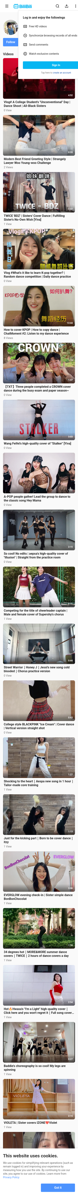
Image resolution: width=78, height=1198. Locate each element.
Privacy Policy (11, 1177)
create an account (62, 72)
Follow (10, 42)
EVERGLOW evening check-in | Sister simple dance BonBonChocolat (38, 897)
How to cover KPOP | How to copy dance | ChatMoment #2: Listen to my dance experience (36, 331)
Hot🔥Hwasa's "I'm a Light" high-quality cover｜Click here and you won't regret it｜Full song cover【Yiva (38, 1011)
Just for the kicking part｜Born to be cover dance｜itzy (39, 840)
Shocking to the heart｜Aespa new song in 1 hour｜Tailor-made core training (39, 783)
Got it (58, 1187)
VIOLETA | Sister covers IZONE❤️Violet (30, 1123)
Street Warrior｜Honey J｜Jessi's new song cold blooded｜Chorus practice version (36, 669)
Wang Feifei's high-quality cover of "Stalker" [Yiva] (37, 443)
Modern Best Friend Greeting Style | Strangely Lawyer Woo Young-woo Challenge (35, 161)
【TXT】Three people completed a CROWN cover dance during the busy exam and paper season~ (37, 388)
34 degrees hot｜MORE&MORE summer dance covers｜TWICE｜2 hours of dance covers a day (36, 954)
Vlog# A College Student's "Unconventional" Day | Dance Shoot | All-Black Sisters (37, 104)
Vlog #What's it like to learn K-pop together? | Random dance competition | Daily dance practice (37, 274)
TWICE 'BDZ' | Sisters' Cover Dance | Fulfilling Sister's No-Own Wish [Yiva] (34, 217)
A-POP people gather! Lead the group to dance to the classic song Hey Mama (37, 498)
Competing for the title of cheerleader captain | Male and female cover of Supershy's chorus (35, 612)
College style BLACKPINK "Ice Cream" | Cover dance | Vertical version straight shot (39, 726)
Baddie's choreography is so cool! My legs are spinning (35, 1068)
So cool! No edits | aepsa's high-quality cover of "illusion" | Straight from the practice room (36, 555)
